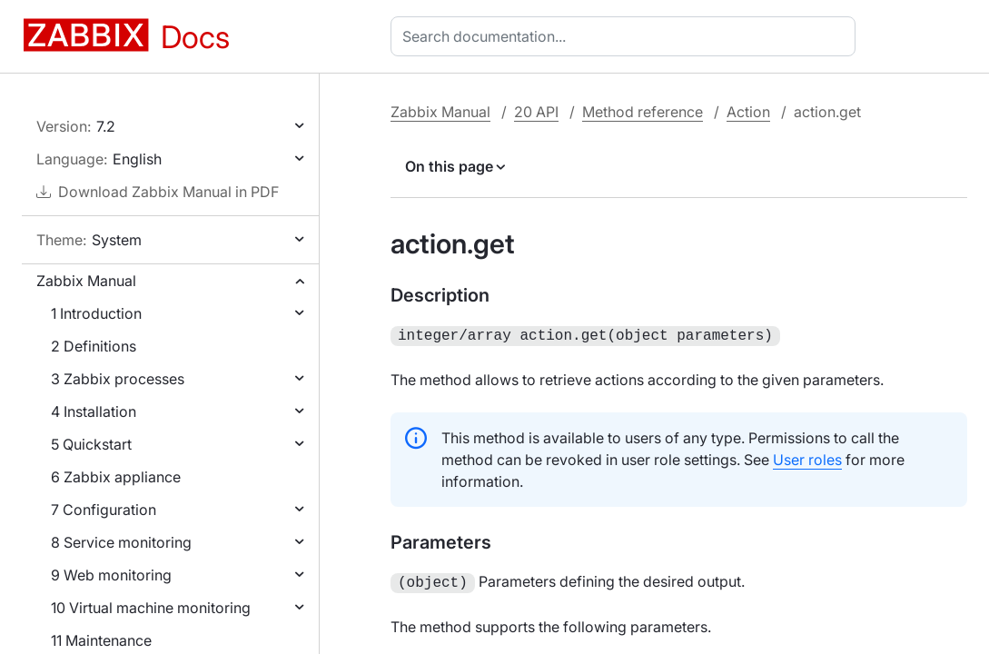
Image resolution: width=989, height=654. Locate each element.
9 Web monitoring (111, 575)
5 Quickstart (91, 444)
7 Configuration (103, 509)
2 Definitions (93, 346)
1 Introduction (96, 313)
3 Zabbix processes (117, 379)
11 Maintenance (101, 640)
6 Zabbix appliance (116, 477)
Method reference (642, 112)
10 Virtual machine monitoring (151, 608)
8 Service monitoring (121, 542)
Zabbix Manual (86, 281)
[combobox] (627, 36)
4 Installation (93, 411)
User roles (807, 458)
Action (748, 112)
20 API (536, 112)
